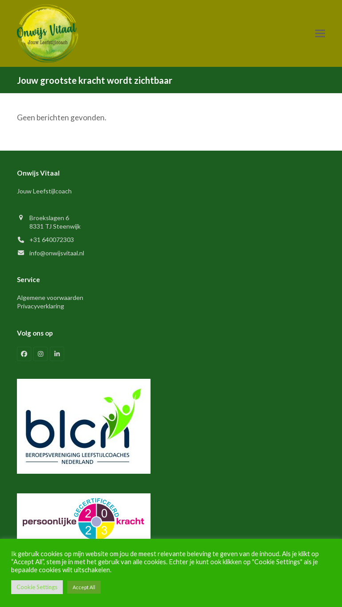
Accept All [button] (84, 587)
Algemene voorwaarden (50, 297)
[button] (320, 33)
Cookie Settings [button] (36, 587)
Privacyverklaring (40, 306)
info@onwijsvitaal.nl (56, 253)
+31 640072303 (51, 239)
